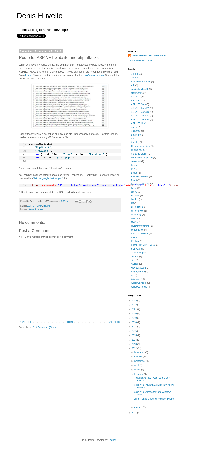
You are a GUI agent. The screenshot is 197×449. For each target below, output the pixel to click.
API (133, 85)
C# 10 (134, 138)
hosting (134, 199)
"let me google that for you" (48, 178)
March (137, 369)
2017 (134, 326)
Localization (137, 207)
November (139, 352)
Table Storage (138, 252)
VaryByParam (138, 271)
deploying (136, 161)
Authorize (136, 131)
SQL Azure (136, 249)
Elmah (28, 75)
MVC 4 (134, 218)
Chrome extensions (140, 146)
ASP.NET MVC (138, 123)
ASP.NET (31, 206)
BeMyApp (136, 134)
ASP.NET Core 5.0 (140, 119)
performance (137, 230)
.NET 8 (134, 77)
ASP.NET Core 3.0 (140, 112)
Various (135, 264)
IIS (132, 203)
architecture (137, 93)
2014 (134, 339)
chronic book (137, 150)
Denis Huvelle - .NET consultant (149, 55)
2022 (134, 304)
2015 (134, 335)
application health (139, 89)
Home (70, 322)
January (138, 407)
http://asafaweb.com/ (94, 75)
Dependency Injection (142, 157)
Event (134, 180)
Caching (135, 142)
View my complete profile (140, 60)
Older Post (114, 322)
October (138, 356)
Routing (46, 206)
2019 (134, 318)
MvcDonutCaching (140, 226)
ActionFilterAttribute (141, 81)
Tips (133, 260)
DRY (133, 169)
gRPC (134, 191)
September (140, 361)
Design (134, 165)
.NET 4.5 (135, 74)
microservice (137, 210)
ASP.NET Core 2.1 (140, 108)
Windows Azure (139, 283)
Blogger (112, 440)
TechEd (135, 256)
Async (134, 127)
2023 (134, 300)
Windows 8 (136, 279)
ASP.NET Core (138, 104)
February (139, 374)
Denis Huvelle (40, 16)
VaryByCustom (138, 268)
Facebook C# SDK (140, 184)
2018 (134, 322)
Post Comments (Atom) (44, 327)
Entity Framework (139, 176)
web (133, 275)
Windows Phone (139, 287)
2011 (134, 412)
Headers (135, 195)
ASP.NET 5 (136, 100)
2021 (134, 309)
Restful (134, 237)
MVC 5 (134, 222)
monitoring (136, 214)
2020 (134, 313)
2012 (134, 348)
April (136, 365)
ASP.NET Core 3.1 (140, 115)
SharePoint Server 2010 (143, 245)
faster (134, 188)
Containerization (139, 153)
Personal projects (139, 233)
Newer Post (25, 322)
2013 (134, 344)
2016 (134, 331)
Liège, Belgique (36, 209)
